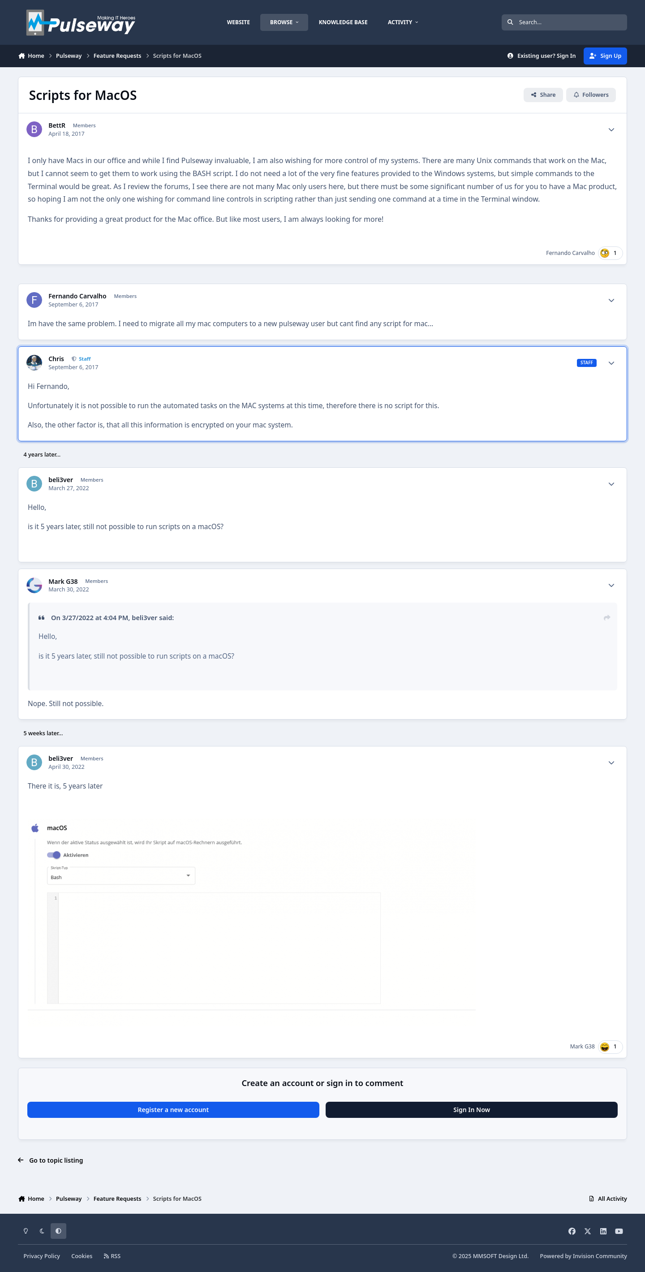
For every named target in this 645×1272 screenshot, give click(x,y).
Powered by (583, 1256)
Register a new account (173, 1109)
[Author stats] (611, 129)
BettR (56, 125)
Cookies (81, 1256)
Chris (56, 359)
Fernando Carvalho (570, 253)
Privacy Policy (42, 1256)
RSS (112, 1256)
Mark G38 (62, 582)
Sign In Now (471, 1109)
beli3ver (60, 480)
